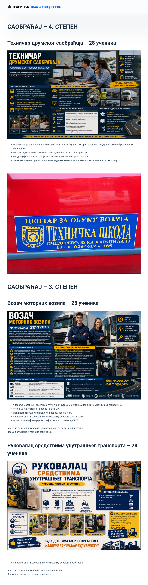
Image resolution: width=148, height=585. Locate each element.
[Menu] (139, 6)
